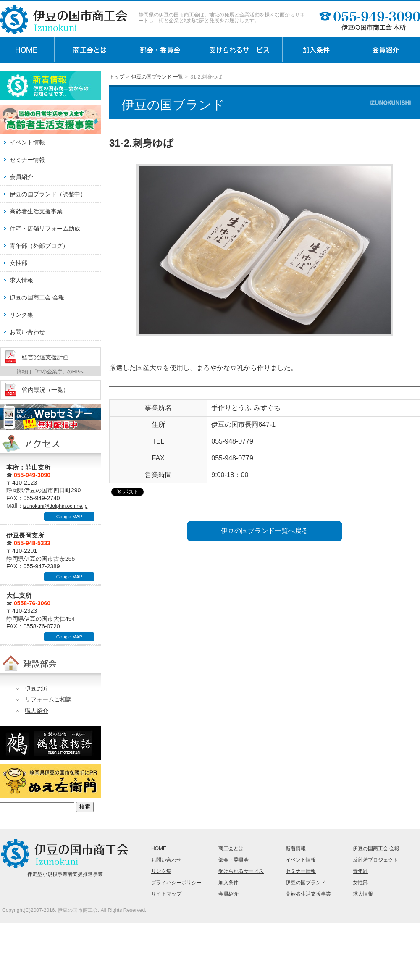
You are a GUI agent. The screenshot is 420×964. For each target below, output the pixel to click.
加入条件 (228, 882)
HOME (158, 848)
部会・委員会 (233, 860)
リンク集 (21, 314)
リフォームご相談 (48, 699)
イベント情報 (27, 142)
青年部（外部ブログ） (39, 245)
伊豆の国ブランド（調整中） (48, 194)
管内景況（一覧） (45, 390)
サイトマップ (166, 894)
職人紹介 (36, 710)
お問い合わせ (27, 331)
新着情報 (296, 848)
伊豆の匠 (36, 688)
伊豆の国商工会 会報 (37, 297)
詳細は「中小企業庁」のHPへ (50, 372)
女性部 (18, 263)
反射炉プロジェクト (375, 860)
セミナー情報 (27, 159)
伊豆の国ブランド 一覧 (157, 77)
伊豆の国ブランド (306, 882)
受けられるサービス (241, 871)
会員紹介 (21, 176)
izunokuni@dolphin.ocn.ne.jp (55, 506)
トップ (116, 77)
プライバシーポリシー (176, 882)
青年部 (360, 871)
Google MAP (69, 516)
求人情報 (21, 280)
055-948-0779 (232, 441)
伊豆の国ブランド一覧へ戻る (264, 530)
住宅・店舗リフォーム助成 (45, 228)
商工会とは (231, 848)
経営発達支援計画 (45, 357)
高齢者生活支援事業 (36, 211)
